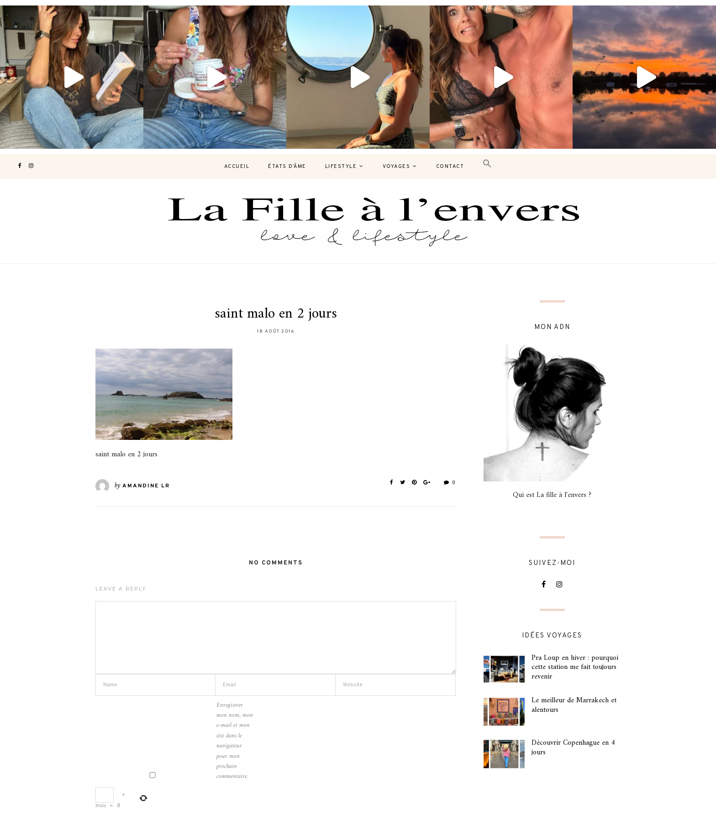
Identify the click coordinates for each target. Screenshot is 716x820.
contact (450, 166)
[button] (487, 164)
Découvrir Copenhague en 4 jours (573, 747)
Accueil (237, 166)
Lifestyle (341, 166)
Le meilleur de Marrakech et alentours (574, 705)
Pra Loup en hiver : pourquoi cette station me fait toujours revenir (575, 668)
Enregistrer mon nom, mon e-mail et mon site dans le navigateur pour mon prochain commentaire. (234, 741)
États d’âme (287, 166)
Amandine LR (146, 486)
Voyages (397, 166)
